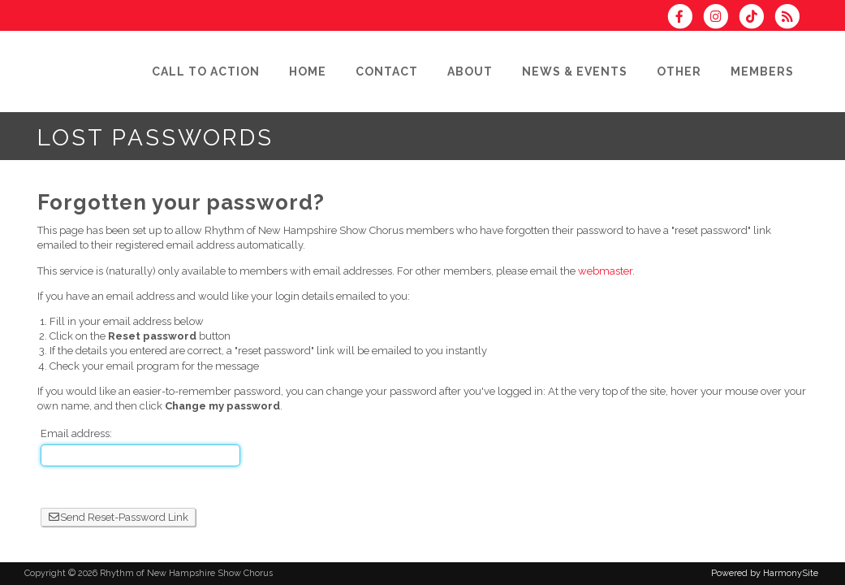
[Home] (307, 71)
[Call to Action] (205, 71)
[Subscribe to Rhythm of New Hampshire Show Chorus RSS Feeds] (791, 18)
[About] (470, 71)
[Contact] (387, 71)
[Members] (762, 71)
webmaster (605, 271)
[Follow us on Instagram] (721, 18)
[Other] (679, 71)
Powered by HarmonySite (764, 573)
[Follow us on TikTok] (756, 18)
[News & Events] (574, 71)
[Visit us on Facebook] (685, 18)
